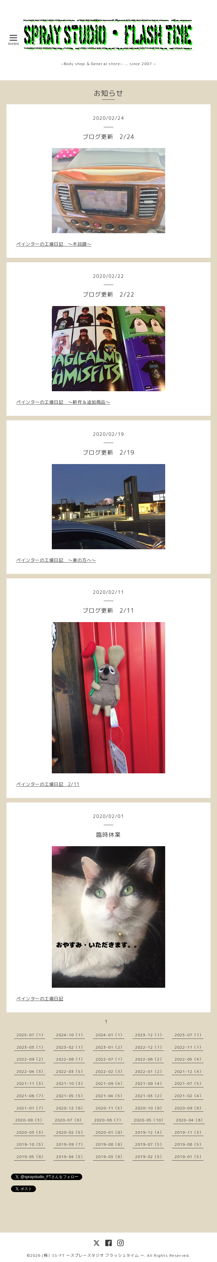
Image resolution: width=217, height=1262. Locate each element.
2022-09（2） (31, 1059)
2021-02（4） (189, 1095)
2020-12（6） (70, 1108)
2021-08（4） (149, 1083)
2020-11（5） (110, 1108)
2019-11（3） (189, 1132)
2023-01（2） (110, 1047)
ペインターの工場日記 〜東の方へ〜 (56, 560)
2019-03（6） (110, 1156)
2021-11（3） (31, 1083)
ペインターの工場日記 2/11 (48, 784)
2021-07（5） (189, 1083)
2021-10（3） (70, 1083)
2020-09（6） (189, 1108)
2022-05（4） (189, 1059)
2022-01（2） (149, 1071)
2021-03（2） (149, 1095)
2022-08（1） (70, 1059)
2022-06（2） (149, 1059)
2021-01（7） (31, 1108)
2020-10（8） (149, 1108)
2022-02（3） (110, 1071)
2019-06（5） (189, 1144)
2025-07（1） (31, 1035)
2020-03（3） (31, 1132)
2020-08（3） (29, 1120)
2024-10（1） (70, 1035)
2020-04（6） (190, 1120)
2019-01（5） (189, 1156)
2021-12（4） (189, 1071)
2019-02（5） (149, 1156)
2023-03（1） (31, 1047)
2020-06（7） (108, 1120)
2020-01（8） (110, 1132)
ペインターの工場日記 (39, 998)
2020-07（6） (69, 1120)
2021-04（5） (110, 1095)
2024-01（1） (110, 1035)
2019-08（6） (110, 1144)
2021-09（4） (110, 1083)
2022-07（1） (110, 1059)
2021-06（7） (31, 1095)
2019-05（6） (31, 1156)
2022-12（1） (149, 1047)
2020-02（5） (70, 1132)
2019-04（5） (70, 1156)
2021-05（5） (70, 1095)
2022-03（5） (70, 1071)
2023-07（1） (189, 1035)
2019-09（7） (70, 1144)
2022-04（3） (31, 1071)
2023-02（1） (70, 1047)
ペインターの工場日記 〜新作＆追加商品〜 (63, 402)
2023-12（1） (149, 1035)
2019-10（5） (31, 1144)
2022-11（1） (189, 1047)
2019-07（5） (149, 1144)
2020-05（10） (149, 1120)
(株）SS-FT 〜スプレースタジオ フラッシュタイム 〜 (93, 1255)
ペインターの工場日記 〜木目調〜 (53, 244)
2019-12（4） (149, 1132)
